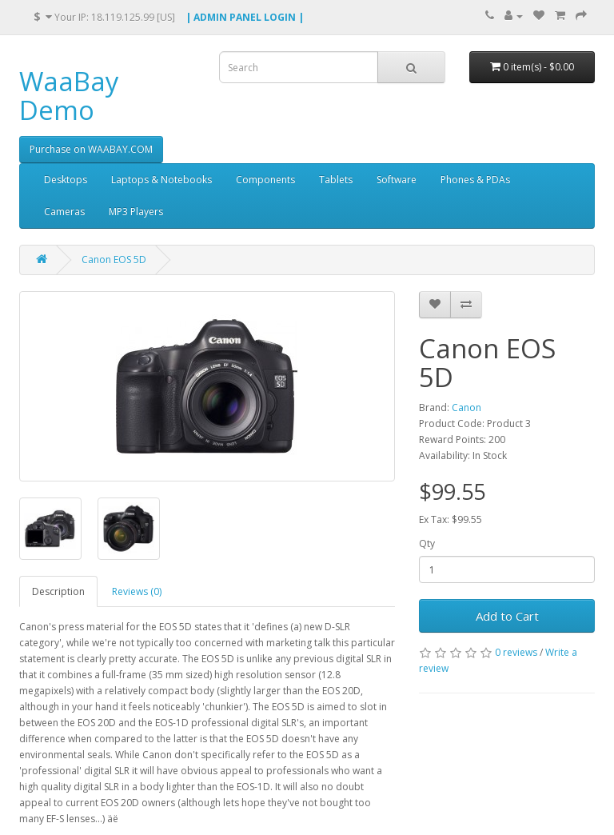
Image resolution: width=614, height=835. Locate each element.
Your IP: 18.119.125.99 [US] (104, 16)
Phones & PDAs (475, 179)
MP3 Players (136, 211)
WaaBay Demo (69, 95)
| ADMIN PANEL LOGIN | (244, 17)
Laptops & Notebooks (161, 179)
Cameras (64, 211)
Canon (466, 407)
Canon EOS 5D (114, 259)
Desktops (65, 179)
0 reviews (516, 652)
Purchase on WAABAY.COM (91, 149)
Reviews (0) (136, 591)
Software (397, 179)
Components (265, 179)
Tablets (336, 179)
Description (58, 591)
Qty (427, 543)
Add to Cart (507, 616)
